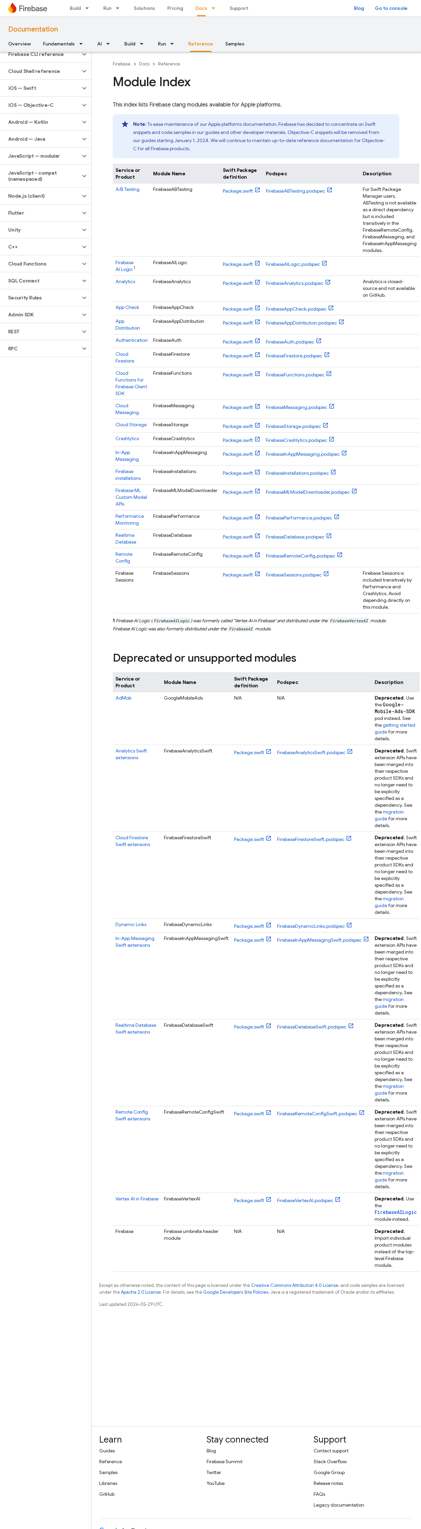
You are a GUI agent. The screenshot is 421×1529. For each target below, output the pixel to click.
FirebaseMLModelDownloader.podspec (308, 492)
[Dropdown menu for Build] (89, 8)
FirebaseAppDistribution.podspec (301, 323)
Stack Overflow (330, 1461)
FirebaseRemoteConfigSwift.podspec (317, 1114)
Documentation (33, 29)
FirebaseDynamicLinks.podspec (311, 926)
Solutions (144, 8)
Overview (19, 44)
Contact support (331, 1451)
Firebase (121, 64)
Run (107, 8)
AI (99, 44)
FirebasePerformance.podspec (299, 518)
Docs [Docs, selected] (201, 8)
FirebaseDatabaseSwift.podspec (311, 1027)
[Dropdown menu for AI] (110, 44)
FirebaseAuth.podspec (290, 342)
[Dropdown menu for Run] (119, 8)
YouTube (216, 1483)
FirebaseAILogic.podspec (293, 264)
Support (239, 8)
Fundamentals (59, 44)
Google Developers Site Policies (235, 1292)
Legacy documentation (339, 1505)
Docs (144, 64)
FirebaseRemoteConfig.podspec (300, 556)
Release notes (328, 1483)
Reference (169, 64)
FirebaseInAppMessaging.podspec (303, 454)
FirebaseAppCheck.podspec (296, 309)
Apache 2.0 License (141, 1292)
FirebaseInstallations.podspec (297, 473)
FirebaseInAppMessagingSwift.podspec (319, 940)
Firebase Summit (225, 1461)
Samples (235, 44)
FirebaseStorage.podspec (293, 426)
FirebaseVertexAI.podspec (305, 1200)
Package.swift (238, 191)
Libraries (108, 1483)
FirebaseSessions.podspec (294, 575)
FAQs (319, 1494)
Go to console (391, 8)
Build (75, 8)
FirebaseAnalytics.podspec (294, 283)
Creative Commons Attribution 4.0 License (294, 1285)
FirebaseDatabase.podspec (295, 537)
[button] (40, 54)
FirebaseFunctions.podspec (295, 375)
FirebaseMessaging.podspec (296, 407)
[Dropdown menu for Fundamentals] (83, 44)
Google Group (329, 1472)
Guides (107, 1451)
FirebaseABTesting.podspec (295, 191)
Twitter (214, 1472)
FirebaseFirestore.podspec (294, 356)
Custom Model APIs (131, 497)
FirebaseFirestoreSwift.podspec (310, 839)
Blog (359, 8)
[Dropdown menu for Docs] (215, 8)
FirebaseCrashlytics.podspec (296, 440)
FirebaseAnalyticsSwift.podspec (311, 752)
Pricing (175, 8)
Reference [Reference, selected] (200, 44)
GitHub (106, 1494)
